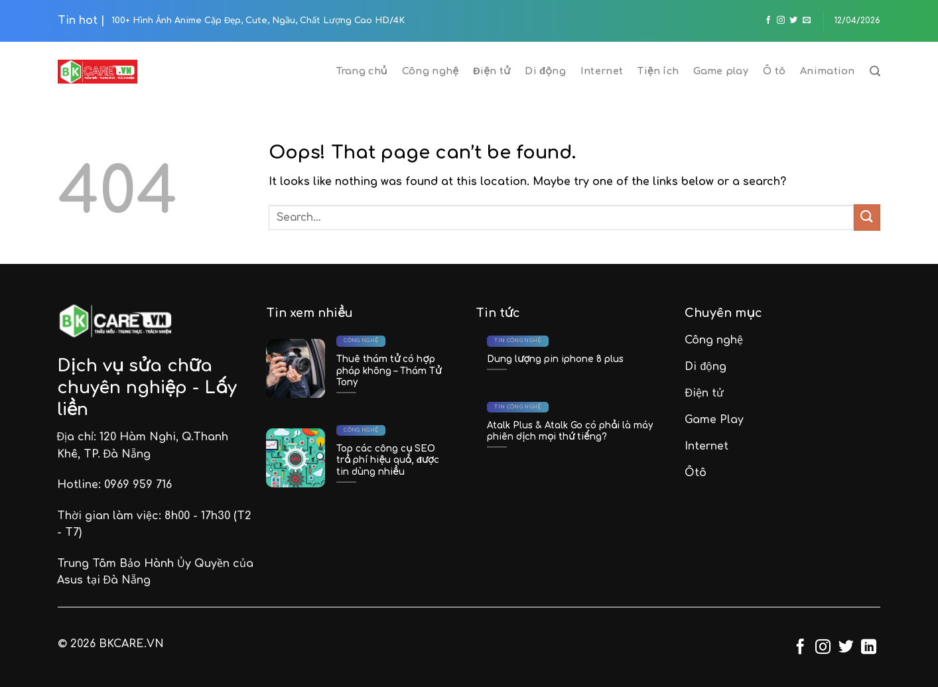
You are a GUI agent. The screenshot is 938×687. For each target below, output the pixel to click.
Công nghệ (430, 71)
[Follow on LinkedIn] (868, 647)
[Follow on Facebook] (768, 20)
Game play (720, 71)
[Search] (875, 71)
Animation (827, 71)
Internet (601, 71)
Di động (545, 71)
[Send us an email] (807, 20)
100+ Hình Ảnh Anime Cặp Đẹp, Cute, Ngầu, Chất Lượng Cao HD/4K (258, 20)
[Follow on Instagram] (781, 20)
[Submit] (867, 217)
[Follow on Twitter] (793, 20)
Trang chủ (361, 71)
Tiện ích (658, 71)
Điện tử (491, 71)
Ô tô (774, 71)
